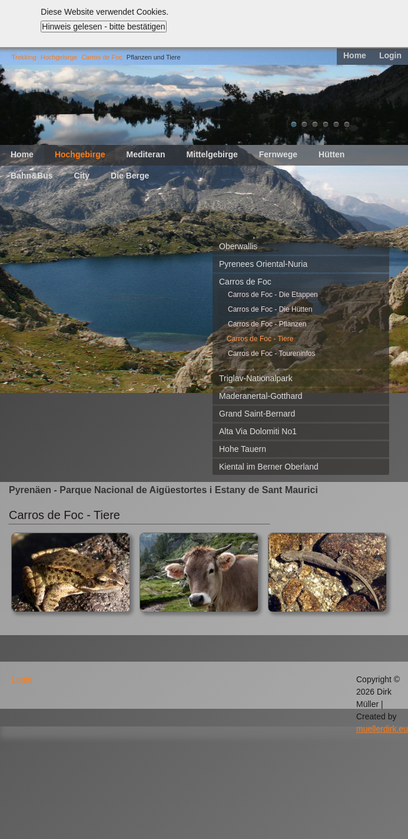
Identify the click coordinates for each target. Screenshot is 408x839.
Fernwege (278, 154)
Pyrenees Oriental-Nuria (263, 264)
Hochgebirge (59, 57)
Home (354, 55)
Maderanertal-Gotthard (261, 396)
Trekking (24, 57)
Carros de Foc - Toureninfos (272, 353)
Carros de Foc (101, 57)
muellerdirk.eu (382, 729)
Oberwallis (238, 246)
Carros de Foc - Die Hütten (270, 309)
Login (390, 55)
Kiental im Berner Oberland (269, 466)
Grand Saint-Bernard (257, 413)
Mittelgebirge (212, 154)
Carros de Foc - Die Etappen (273, 294)
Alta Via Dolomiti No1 (258, 431)
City (81, 175)
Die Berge (130, 175)
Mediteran (145, 154)
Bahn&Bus (32, 175)
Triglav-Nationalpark (256, 378)
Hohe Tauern (242, 449)
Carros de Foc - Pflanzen (267, 324)
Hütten (331, 154)
